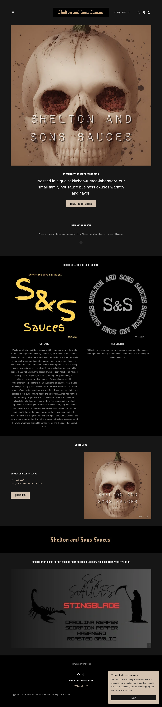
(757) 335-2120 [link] (122, 12)
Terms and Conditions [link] (81, 664)
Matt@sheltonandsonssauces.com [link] (26, 483)
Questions (20, 495)
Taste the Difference (81, 203)
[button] (13, 12)
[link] (81, 12)
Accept (133, 698)
